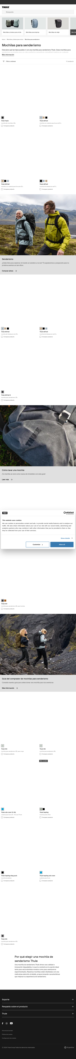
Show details (65, 538)
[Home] (14, 7)
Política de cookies (7, 1034)
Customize (38, 544)
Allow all (62, 544)
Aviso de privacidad (7, 1030)
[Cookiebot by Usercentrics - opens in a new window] (65, 512)
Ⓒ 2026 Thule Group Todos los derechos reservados (18, 1047)
